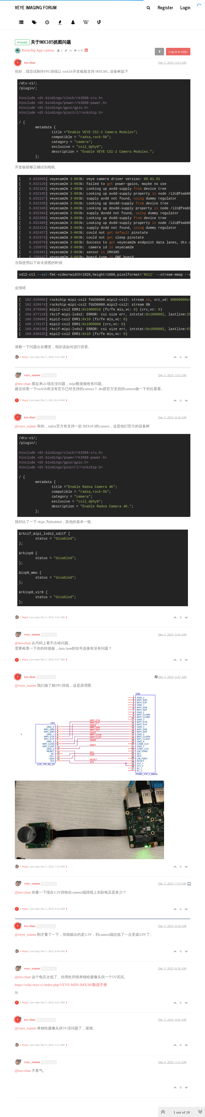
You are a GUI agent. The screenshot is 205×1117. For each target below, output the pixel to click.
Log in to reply (178, 51)
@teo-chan (23, 384)
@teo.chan (49, 375)
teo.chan (29, 62)
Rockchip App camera (38, 50)
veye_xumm (32, 375)
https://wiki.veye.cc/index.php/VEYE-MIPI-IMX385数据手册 (61, 985)
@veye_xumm (46, 417)
